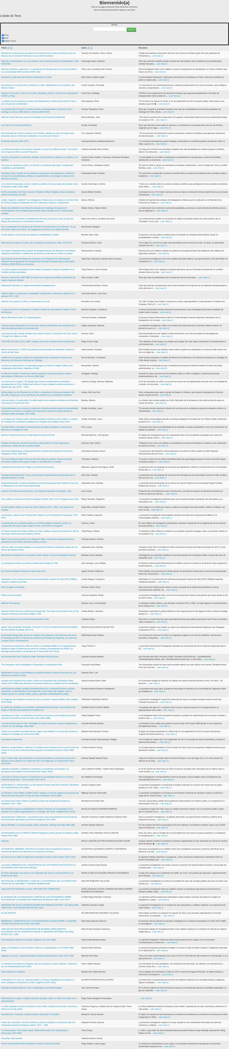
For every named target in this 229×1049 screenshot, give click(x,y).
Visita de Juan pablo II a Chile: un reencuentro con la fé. (25, 301)
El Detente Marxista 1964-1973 (14, 141)
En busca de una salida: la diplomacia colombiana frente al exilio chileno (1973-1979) (38, 857)
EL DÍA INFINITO (8, 913)
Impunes (5, 841)
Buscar (114, 25)
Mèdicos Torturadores (10, 603)
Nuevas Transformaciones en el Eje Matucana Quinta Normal (28, 435)
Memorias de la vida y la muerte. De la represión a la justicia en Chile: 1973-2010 (36, 243)
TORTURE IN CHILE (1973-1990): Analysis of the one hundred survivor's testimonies (38, 341)
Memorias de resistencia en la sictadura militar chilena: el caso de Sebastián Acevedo (38, 555)
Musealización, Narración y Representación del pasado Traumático (30, 1014)
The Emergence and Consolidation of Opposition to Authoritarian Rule (31, 664)
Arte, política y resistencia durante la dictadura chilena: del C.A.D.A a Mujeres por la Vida (40, 499)
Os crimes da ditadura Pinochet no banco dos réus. (23, 571)
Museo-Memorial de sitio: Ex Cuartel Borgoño (21, 317)
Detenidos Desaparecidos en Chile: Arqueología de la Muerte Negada (31, 988)
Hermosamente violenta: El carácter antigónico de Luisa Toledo (28, 940)
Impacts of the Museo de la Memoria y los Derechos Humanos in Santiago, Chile (36, 491)
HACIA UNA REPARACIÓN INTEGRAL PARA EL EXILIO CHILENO (30, 1044)
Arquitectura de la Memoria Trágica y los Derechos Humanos (27, 467)
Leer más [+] (157, 56)
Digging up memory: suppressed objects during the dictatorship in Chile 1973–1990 (37, 956)
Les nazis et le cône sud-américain (16, 125)
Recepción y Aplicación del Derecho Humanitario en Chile (26, 77)
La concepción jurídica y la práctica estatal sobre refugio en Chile (29, 563)
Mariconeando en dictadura (13, 972)
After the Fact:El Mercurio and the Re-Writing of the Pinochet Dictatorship (33, 117)
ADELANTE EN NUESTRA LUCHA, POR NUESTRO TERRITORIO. (30, 889)
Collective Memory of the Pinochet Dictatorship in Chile (25, 619)
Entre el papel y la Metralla (12, 587)
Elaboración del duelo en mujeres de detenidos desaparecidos (28, 285)
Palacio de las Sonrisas (11, 595)
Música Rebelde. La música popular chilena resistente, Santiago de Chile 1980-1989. (38, 825)
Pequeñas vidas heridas (11, 1038)
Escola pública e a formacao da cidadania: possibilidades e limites (30, 235)
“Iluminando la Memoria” (11, 739)
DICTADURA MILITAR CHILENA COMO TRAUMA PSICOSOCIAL (30, 656)
